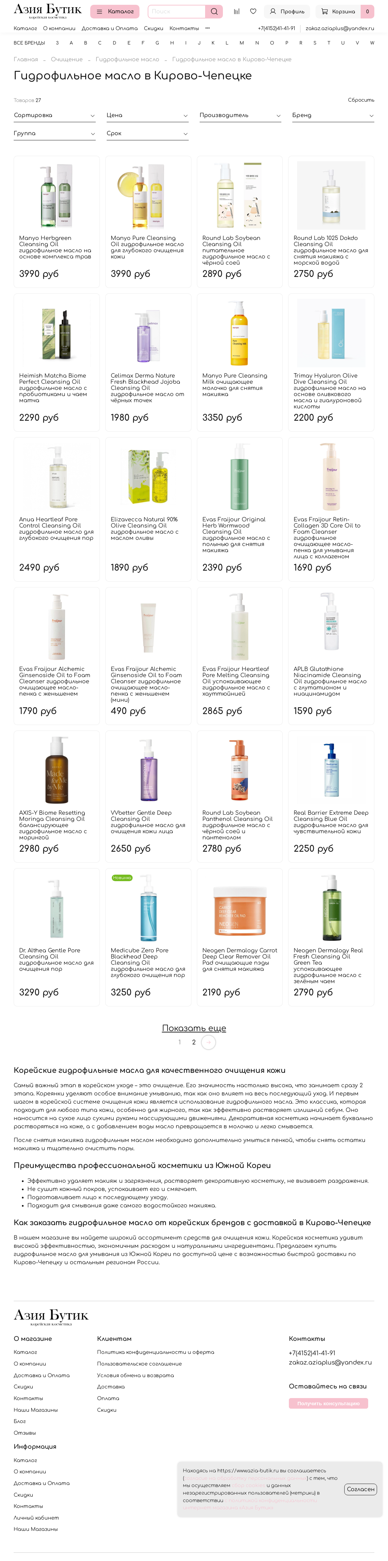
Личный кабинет (36, 1518)
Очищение (67, 59)
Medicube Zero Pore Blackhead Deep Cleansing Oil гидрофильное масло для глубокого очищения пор (148, 963)
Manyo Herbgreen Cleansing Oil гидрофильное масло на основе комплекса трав (55, 247)
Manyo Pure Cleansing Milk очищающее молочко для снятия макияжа (234, 385)
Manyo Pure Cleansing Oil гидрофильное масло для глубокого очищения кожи (147, 247)
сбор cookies (248, 1485)
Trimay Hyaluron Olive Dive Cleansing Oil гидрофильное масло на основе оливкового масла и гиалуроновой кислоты (330, 391)
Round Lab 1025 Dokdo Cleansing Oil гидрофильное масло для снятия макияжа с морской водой (331, 250)
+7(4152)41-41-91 (276, 28)
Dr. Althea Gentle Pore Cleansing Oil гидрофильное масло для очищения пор (56, 960)
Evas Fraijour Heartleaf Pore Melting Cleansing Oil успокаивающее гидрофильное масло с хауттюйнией (236, 681)
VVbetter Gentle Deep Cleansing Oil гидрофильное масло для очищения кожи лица (148, 822)
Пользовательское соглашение (139, 1364)
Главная (26, 59)
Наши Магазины (36, 1410)
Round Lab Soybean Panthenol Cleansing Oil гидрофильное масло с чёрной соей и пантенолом (237, 825)
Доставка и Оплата (110, 28)
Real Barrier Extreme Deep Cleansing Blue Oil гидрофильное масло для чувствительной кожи (331, 822)
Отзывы (25, 1433)
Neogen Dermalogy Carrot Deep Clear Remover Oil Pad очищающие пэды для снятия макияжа (239, 960)
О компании (59, 28)
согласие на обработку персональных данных (245, 1478)
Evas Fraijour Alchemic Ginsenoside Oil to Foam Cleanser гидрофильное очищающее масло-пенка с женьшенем (54, 681)
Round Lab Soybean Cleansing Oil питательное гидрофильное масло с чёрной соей (236, 250)
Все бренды (29, 43)
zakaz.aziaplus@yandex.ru (340, 28)
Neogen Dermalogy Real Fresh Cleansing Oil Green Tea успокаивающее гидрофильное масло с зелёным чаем (328, 966)
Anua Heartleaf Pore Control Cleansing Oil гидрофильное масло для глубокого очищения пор (56, 529)
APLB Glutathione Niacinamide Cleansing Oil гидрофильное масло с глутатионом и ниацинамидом (330, 681)
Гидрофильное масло (127, 59)
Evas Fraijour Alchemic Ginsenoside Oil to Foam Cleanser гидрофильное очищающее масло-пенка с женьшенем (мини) (146, 684)
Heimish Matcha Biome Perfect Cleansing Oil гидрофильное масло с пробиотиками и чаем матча (53, 388)
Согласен (361, 1489)
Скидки (153, 28)
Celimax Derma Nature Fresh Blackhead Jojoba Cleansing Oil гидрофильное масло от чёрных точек (147, 388)
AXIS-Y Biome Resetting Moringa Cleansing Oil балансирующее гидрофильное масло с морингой (53, 825)
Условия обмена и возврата (135, 1375)
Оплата (108, 1398)
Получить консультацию (328, 1403)
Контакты (184, 28)
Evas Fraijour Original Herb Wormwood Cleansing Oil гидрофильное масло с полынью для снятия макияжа (236, 535)
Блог (20, 1421)
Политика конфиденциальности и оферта (155, 1352)
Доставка (111, 1386)
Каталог (115, 11)
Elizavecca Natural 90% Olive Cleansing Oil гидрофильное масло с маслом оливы (145, 529)
